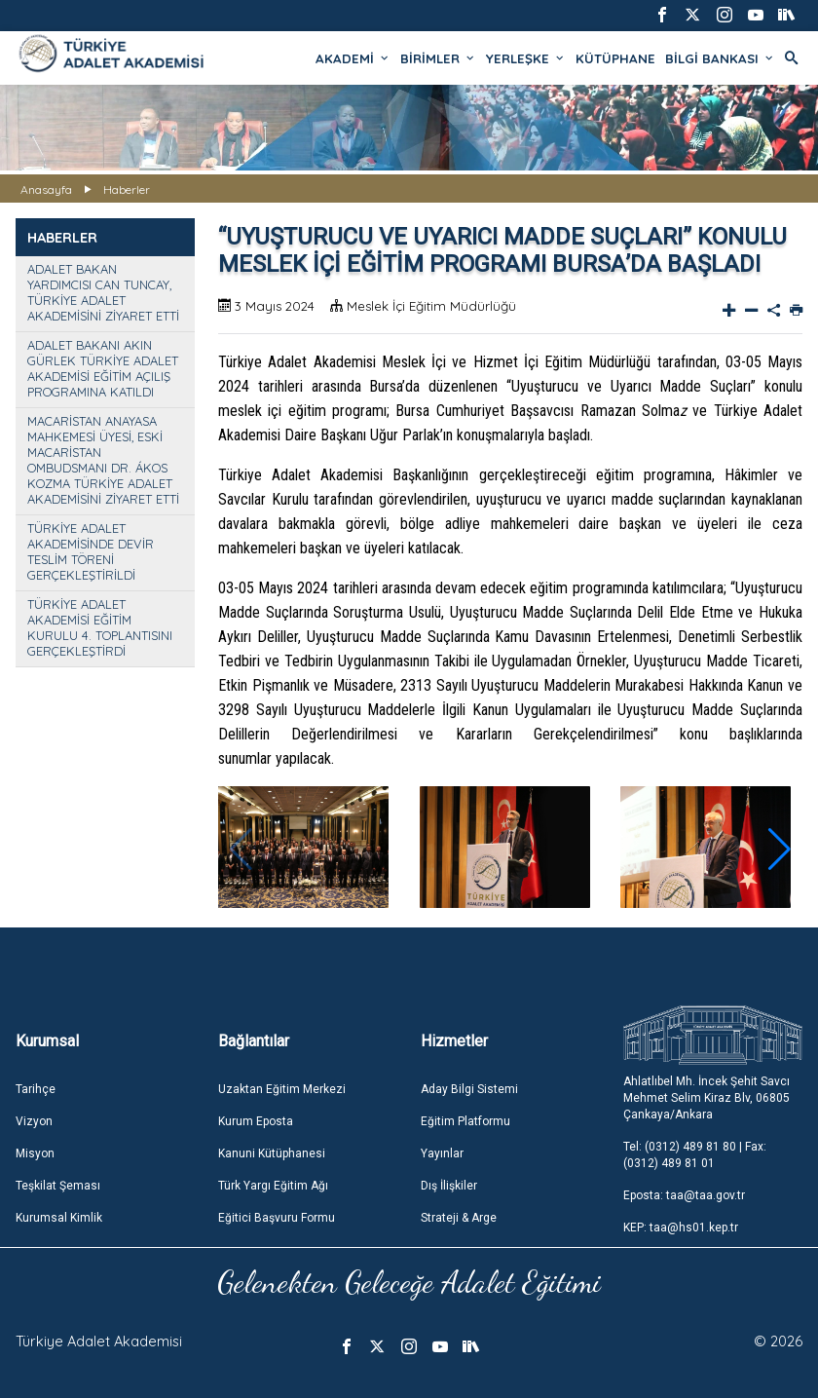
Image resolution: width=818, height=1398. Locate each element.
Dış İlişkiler (449, 1185)
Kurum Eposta (255, 1121)
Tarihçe (36, 1089)
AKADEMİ (353, 58)
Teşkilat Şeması (58, 1185)
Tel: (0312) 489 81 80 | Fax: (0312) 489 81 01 (694, 1155)
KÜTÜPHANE (615, 58)
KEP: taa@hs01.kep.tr (680, 1227)
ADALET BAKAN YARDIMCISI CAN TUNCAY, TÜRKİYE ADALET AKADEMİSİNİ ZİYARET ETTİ (103, 292)
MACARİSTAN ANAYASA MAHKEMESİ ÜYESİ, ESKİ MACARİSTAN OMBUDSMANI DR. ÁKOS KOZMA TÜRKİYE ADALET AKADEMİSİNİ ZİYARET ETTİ (103, 460)
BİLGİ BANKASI (720, 58)
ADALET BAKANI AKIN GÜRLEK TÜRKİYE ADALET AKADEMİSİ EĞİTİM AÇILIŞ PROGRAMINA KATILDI (102, 368)
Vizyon (34, 1121)
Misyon (35, 1153)
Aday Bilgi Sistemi (469, 1089)
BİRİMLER (438, 58)
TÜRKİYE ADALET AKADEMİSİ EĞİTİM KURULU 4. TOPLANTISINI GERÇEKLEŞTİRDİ (99, 627)
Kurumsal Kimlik (59, 1218)
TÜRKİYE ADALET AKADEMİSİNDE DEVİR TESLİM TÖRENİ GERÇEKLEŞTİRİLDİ (90, 551)
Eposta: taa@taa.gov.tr (684, 1195)
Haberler (126, 189)
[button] (779, 849)
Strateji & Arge (459, 1218)
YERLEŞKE (526, 58)
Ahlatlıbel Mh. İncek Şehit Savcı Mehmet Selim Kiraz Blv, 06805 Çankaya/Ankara (706, 1098)
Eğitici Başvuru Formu (276, 1218)
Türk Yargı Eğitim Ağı (273, 1185)
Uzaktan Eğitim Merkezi (282, 1089)
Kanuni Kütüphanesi (271, 1153)
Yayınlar (442, 1153)
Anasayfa (46, 189)
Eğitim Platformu (465, 1121)
